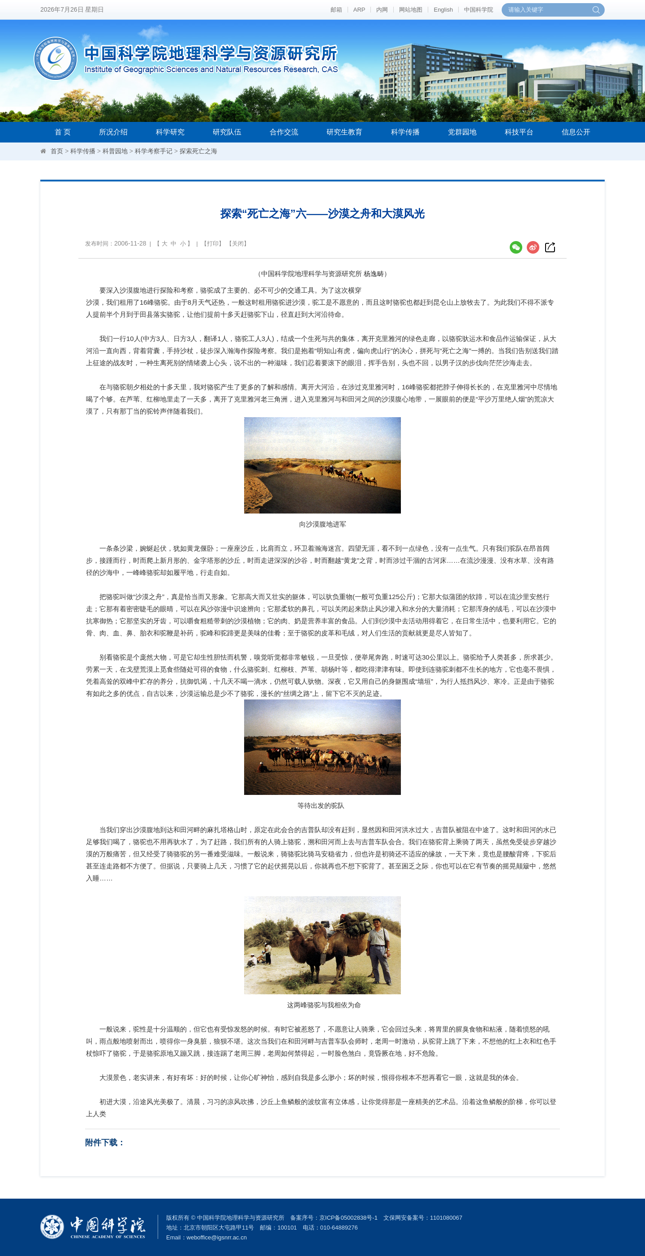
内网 (382, 10)
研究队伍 (227, 132)
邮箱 (336, 10)
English (443, 10)
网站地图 (410, 10)
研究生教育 (344, 132)
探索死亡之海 (198, 151)
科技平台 (519, 132)
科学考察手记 (153, 151)
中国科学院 (478, 10)
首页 (57, 151)
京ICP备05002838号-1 (348, 1217)
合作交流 (284, 132)
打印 (213, 243)
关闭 (238, 243)
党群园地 (462, 132)
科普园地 (115, 151)
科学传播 (405, 132)
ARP (359, 10)
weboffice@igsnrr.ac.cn (217, 1237)
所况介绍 (113, 132)
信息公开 (576, 132)
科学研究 (170, 132)
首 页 (63, 132)
